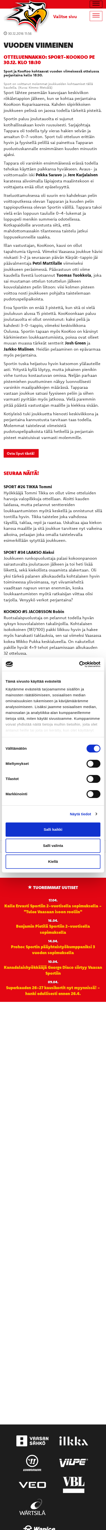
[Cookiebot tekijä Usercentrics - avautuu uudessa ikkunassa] (79, 664)
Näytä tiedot (80, 814)
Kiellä (53, 861)
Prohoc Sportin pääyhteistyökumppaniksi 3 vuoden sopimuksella (53, 949)
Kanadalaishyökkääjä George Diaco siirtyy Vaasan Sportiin (53, 970)
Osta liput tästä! (21, 453)
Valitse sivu (65, 16)
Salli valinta (53, 845)
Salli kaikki (53, 829)
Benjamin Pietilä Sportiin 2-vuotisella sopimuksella (53, 929)
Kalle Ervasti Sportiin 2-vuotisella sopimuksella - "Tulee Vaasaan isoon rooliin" (53, 908)
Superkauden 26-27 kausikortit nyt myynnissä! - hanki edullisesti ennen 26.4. (53, 990)
